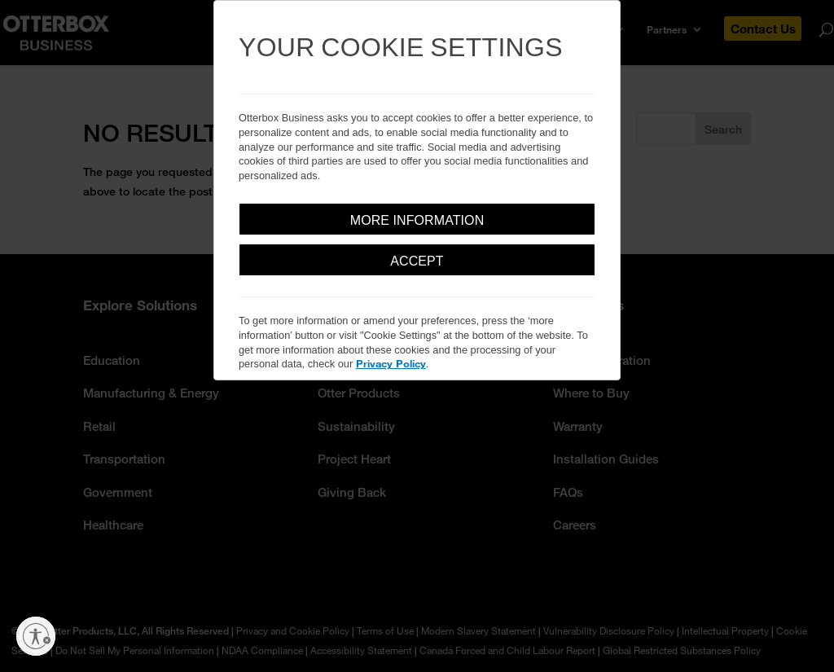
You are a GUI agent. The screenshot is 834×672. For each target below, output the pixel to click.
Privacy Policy (391, 363)
